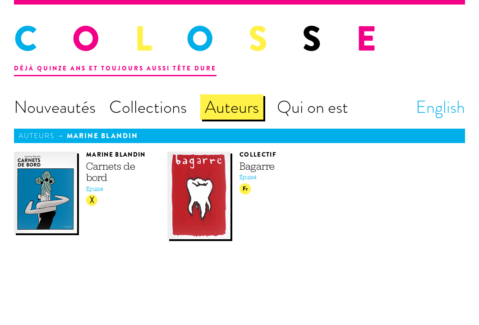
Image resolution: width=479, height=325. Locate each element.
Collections (148, 107)
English (440, 107)
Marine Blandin (102, 136)
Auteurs (232, 107)
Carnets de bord (110, 171)
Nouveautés (55, 107)
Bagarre (257, 166)
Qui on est (312, 107)
